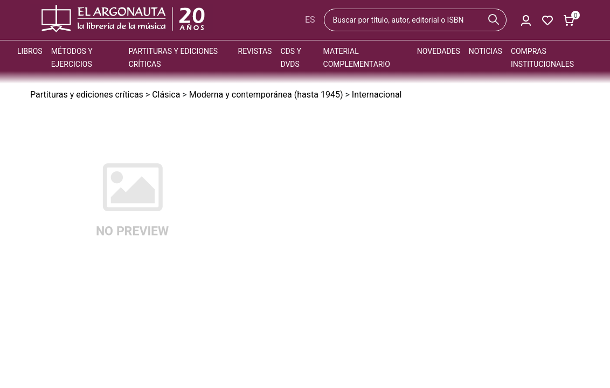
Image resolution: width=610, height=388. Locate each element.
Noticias (485, 51)
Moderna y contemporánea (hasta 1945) (266, 94)
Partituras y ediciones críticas (86, 94)
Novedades (438, 51)
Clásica (166, 94)
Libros (30, 51)
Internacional (377, 94)
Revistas (255, 51)
